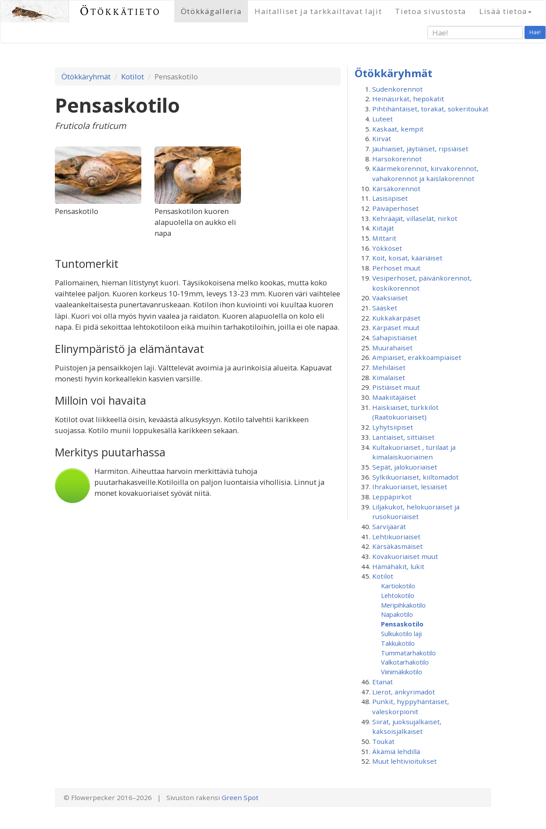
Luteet (382, 118)
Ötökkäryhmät (86, 76)
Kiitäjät (383, 228)
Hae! (535, 32)
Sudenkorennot (397, 89)
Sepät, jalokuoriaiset (404, 467)
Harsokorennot (397, 158)
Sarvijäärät (389, 526)
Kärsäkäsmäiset (397, 546)
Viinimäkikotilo (401, 671)
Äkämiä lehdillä (396, 751)
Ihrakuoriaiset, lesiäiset (409, 486)
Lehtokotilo (397, 595)
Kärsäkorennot (396, 188)
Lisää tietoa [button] (505, 11)
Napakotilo (397, 614)
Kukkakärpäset (396, 317)
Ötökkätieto (120, 11)
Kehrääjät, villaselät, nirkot (414, 218)
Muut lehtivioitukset (404, 761)
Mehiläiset (389, 367)
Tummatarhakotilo (408, 652)
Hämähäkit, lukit (398, 566)
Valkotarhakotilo (405, 662)
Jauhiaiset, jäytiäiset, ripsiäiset (420, 148)
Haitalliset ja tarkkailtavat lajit (318, 11)
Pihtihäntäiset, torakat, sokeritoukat (430, 108)
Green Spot (240, 797)
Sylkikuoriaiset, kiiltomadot (415, 477)
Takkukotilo (398, 643)
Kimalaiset (388, 377)
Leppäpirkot (392, 496)
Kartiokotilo (398, 585)
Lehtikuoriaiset (396, 536)
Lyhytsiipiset (392, 427)
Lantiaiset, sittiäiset (403, 437)
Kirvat (381, 138)
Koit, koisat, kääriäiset (407, 257)
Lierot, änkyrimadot (403, 691)
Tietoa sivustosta (430, 11)
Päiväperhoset (395, 208)
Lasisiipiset (390, 198)
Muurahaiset (392, 347)
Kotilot (132, 76)
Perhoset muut (396, 267)
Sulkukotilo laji (401, 633)
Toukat (383, 741)
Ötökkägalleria (211, 11)
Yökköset (387, 248)
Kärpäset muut (396, 327)
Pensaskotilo (402, 623)
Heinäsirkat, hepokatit (408, 98)
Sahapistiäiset (394, 337)
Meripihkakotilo (403, 605)
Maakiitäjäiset (394, 397)
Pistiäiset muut (396, 387)
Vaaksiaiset (390, 297)
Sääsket (384, 307)
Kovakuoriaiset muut (405, 556)
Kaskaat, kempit (398, 129)
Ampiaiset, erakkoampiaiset (416, 357)
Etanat (382, 681)
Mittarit (384, 238)
